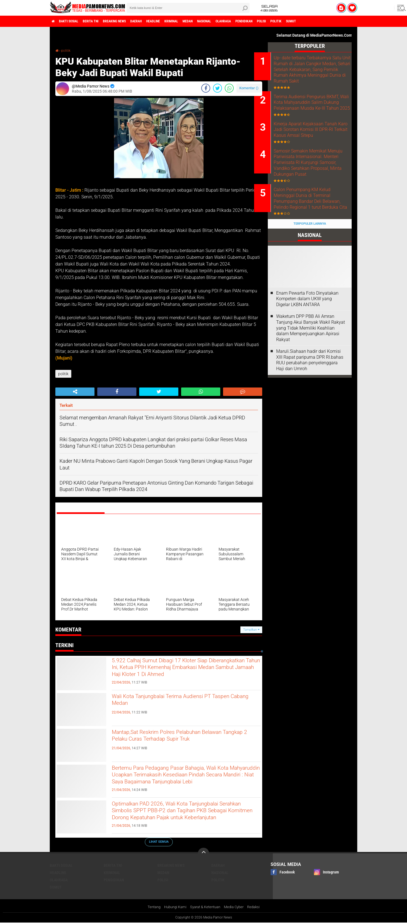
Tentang (149, 907)
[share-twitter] (217, 88)
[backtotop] (203, 853)
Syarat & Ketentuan (205, 907)
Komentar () (249, 88)
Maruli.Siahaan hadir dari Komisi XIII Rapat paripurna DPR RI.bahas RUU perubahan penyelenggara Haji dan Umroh (309, 403)
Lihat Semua (159, 842)
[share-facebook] (205, 88)
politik (333, 21)
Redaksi (258, 907)
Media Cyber (236, 907)
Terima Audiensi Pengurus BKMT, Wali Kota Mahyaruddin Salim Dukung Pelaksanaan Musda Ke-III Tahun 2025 (317, 113)
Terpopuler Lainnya (310, 267)
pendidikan (293, 21)
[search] (188, 8)
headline (179, 21)
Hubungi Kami (172, 907)
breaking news (130, 21)
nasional (243, 21)
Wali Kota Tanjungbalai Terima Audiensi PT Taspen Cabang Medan (179, 702)
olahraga (267, 21)
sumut (352, 21)
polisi (314, 21)
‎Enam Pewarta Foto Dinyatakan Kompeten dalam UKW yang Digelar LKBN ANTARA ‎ (307, 341)
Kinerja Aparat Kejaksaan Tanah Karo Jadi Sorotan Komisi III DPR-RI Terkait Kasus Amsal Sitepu (312, 148)
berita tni (101, 21)
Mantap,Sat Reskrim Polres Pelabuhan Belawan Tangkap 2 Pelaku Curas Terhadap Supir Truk (180, 743)
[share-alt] (74, 391)
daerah (157, 21)
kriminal (201, 21)
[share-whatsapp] (229, 88)
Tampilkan (251, 629)
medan (222, 21)
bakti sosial (74, 21)
